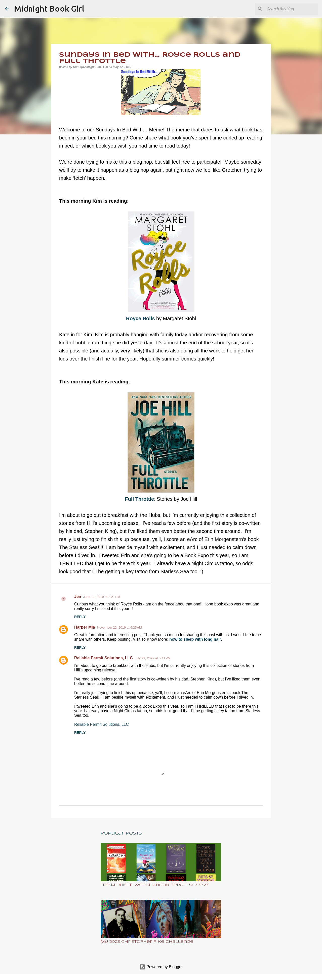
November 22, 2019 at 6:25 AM (119, 627)
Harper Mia (84, 627)
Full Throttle (139, 499)
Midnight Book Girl (49, 8)
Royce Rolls (141, 318)
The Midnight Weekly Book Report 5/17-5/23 (154, 885)
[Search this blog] (291, 9)
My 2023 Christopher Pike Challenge (147, 942)
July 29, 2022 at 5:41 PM (153, 658)
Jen (77, 596)
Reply (80, 617)
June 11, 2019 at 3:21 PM (101, 597)
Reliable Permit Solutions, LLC (103, 658)
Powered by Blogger (161, 967)
